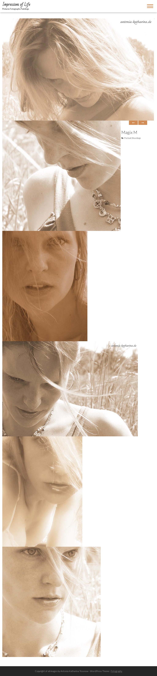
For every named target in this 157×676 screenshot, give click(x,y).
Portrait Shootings (132, 138)
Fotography (116, 671)
